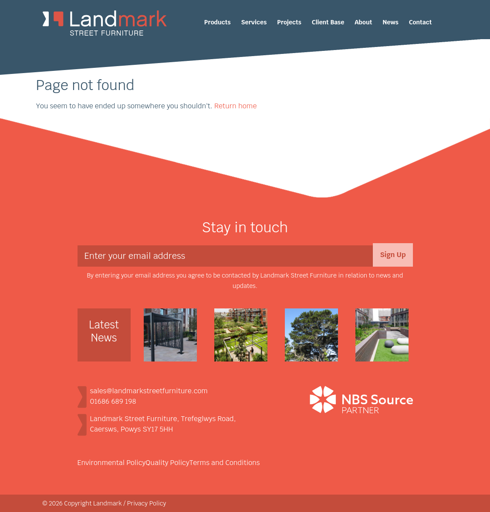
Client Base (328, 22)
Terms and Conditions (224, 462)
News (391, 22)
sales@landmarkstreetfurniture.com (149, 390)
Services (254, 22)
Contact (420, 22)
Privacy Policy (146, 503)
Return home (235, 105)
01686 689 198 (113, 401)
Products (217, 22)
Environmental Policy (112, 462)
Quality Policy (167, 462)
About (363, 22)
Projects (289, 22)
